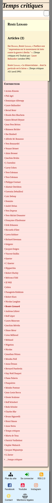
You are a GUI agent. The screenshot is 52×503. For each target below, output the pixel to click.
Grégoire (9, 244)
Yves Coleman (12, 172)
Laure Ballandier (13, 105)
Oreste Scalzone (13, 397)
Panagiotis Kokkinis (14, 292)
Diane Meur (11, 330)
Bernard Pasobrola (14, 368)
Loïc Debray (11, 196)
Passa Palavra (12, 378)
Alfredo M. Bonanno (15, 139)
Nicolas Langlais (13, 301)
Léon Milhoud (12, 335)
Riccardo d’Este (12, 230)
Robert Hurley (12, 273)
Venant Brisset (12, 148)
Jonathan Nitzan (13, 354)
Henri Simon (11, 421)
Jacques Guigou (12, 249)
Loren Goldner (12, 234)
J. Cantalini (10, 163)
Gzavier (9, 258)
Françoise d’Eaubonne (16, 220)
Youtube (23, 487)
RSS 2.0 (41, 476)
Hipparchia (11, 268)
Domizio (9, 201)
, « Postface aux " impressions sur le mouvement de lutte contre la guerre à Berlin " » (26, 49)
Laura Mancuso (13, 321)
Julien (8, 287)
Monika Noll (11, 359)
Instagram (36, 487)
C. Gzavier (10, 263)
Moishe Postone (13, 388)
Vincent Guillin (12, 253)
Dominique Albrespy (15, 100)
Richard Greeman (13, 239)
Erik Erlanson (12, 225)
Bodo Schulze (11, 407)
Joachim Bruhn (12, 158)
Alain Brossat (12, 153)
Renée (25, 46)
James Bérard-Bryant (15, 120)
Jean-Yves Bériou (13, 124)
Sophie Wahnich (13, 445)
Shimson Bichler (13, 129)
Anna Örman (11, 364)
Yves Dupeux (11, 210)
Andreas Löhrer (13, 311)
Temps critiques (13, 431)
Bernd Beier (11, 110)
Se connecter (27, 476)
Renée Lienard (13, 306)
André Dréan (11, 206)
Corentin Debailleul (14, 191)
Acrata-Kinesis (12, 91)
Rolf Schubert (12, 402)
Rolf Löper (10, 316)
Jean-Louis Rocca (13, 392)
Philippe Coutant (13, 182)
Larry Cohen (11, 167)
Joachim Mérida (13, 325)
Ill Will (9, 282)
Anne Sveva (11, 426)
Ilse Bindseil (11, 134)
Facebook (9, 487)
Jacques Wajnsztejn (14, 450)
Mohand (9, 340)
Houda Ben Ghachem (15, 115)
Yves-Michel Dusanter (15, 215)
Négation (10, 345)
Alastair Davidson (13, 187)
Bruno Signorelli (13, 416)
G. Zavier (9, 455)
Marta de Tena (12, 435)
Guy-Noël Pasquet (13, 373)
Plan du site (10, 476)
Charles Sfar (11, 411)
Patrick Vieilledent (14, 440)
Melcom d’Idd (12, 277)
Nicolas (9, 349)
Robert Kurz (11, 297)
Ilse (13, 46)
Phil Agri (9, 96)
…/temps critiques (14, 459)
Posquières (10, 383)
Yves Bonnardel (12, 143)
